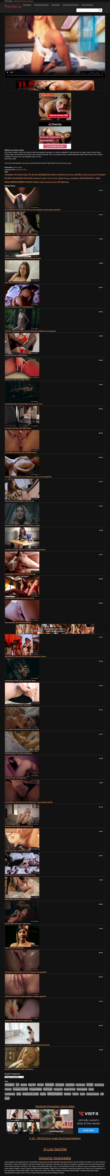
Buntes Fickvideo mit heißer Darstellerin (19, 1069)
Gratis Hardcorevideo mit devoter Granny (19, 598)
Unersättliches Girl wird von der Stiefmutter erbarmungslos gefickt (29, 802)
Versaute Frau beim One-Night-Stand (18, 428)
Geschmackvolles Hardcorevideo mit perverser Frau (23, 404)
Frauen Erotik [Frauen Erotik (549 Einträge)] (20, 1089)
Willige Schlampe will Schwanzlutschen (19, 307)
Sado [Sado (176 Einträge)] (41, 182)
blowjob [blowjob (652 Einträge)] (42, 174)
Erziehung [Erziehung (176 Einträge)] (85, 175)
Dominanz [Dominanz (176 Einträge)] (69, 175)
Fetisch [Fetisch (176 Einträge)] (94, 175)
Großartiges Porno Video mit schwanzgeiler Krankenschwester (27, 1045)
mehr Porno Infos (10, 159)
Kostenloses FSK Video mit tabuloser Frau (20, 875)
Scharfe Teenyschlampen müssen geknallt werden (23, 258)
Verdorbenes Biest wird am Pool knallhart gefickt (22, 525)
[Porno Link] (55, 85)
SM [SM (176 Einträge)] (58, 182)
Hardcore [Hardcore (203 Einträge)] (37, 178)
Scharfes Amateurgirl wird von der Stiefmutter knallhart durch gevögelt (30, 331)
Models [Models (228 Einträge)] (29, 182)
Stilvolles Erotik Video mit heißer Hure (18, 1021)
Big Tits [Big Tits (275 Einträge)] (27, 174)
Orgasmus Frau (21, 169)
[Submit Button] (100, 10)
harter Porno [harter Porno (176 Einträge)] (47, 178)
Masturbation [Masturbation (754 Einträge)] (17, 181)
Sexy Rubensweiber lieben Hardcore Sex (19, 501)
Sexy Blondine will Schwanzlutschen (18, 622)
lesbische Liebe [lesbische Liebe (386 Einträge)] (92, 178)
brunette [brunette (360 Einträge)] (51, 174)
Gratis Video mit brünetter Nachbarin (18, 705)
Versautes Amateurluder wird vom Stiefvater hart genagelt (25, 972)
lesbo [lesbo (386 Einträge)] (7, 182)
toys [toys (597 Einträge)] (62, 181)
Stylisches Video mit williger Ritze (17, 380)
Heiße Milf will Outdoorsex (14, 948)
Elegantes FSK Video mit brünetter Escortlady (21, 234)
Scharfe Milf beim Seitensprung (16, 355)
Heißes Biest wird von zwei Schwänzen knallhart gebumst (25, 996)
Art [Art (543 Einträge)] (15, 174)
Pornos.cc (13, 6)
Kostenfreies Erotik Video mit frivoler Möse (20, 681)
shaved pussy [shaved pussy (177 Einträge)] (50, 182)
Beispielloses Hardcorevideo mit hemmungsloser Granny (25, 656)
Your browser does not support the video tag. (55, 47)
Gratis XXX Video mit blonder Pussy (18, 851)
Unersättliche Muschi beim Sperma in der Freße (22, 729)
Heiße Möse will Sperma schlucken (17, 899)
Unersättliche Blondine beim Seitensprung (20, 574)
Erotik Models (17, 167)
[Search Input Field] (87, 10)
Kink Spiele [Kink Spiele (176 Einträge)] (58, 178)
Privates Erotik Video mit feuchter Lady (19, 826)
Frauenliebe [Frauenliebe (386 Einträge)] (17, 178)
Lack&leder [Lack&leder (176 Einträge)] (74, 178)
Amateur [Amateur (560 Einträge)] (9, 174)
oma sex (30, 1)
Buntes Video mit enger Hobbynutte (18, 923)
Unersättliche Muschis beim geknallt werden (21, 452)
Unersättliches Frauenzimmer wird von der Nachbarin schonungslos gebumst (32, 210)
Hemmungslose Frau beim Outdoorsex (19, 753)
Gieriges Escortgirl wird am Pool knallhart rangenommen (25, 550)
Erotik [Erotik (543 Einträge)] (78, 174)
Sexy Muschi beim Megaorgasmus (17, 282)
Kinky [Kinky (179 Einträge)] (66, 178)
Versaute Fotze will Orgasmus (15, 778)
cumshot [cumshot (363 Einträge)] (60, 174)
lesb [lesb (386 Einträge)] (82, 178)
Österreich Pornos (20, 1)
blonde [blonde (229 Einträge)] (35, 174)
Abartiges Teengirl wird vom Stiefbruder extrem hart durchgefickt (28, 477)
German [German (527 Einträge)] (28, 178)
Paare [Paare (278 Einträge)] (36, 182)
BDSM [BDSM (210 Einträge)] (21, 175)
